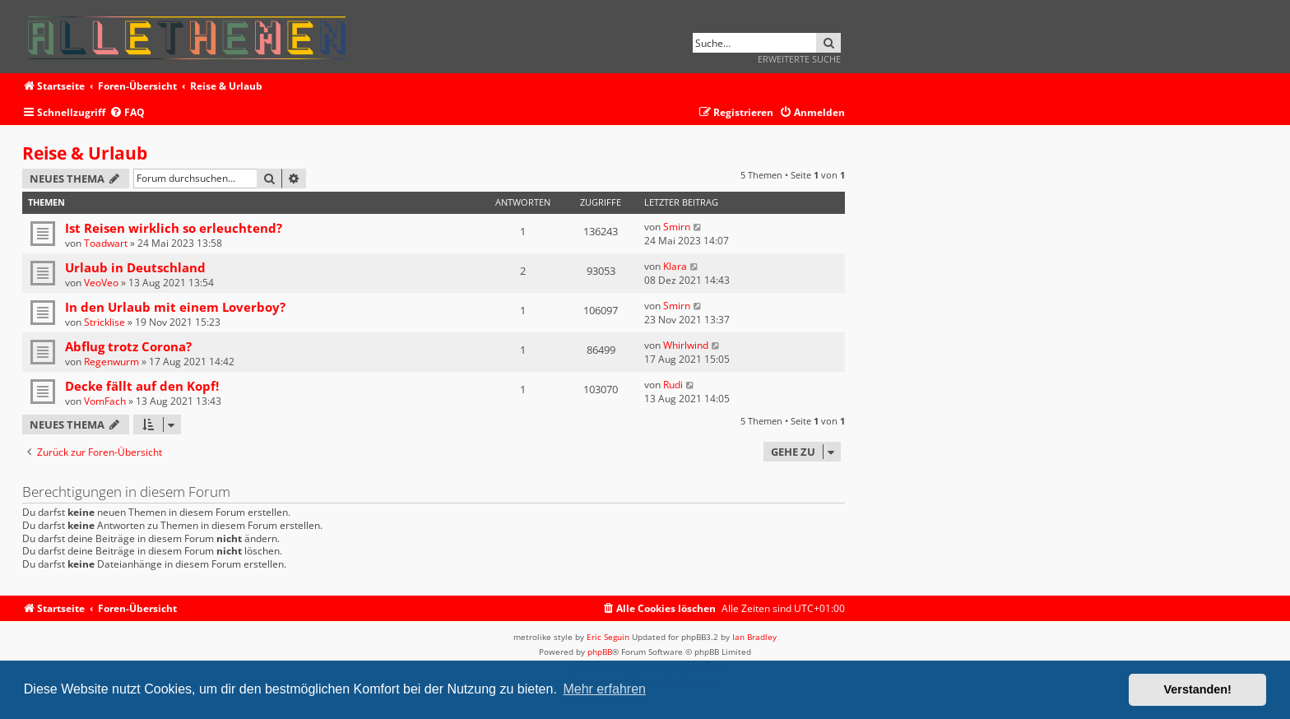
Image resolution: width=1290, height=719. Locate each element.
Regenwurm (111, 362)
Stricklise (104, 322)
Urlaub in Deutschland (135, 267)
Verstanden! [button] (1198, 689)
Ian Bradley (754, 636)
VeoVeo (101, 283)
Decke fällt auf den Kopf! (142, 386)
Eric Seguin (608, 636)
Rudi (673, 385)
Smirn (676, 227)
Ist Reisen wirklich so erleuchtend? (173, 228)
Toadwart (106, 243)
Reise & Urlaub (84, 153)
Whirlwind (685, 345)
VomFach (105, 401)
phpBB (599, 651)
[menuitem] (127, 113)
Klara (675, 266)
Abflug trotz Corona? (128, 346)
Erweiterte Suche (799, 59)
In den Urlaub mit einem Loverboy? (175, 307)
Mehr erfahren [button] (604, 689)
